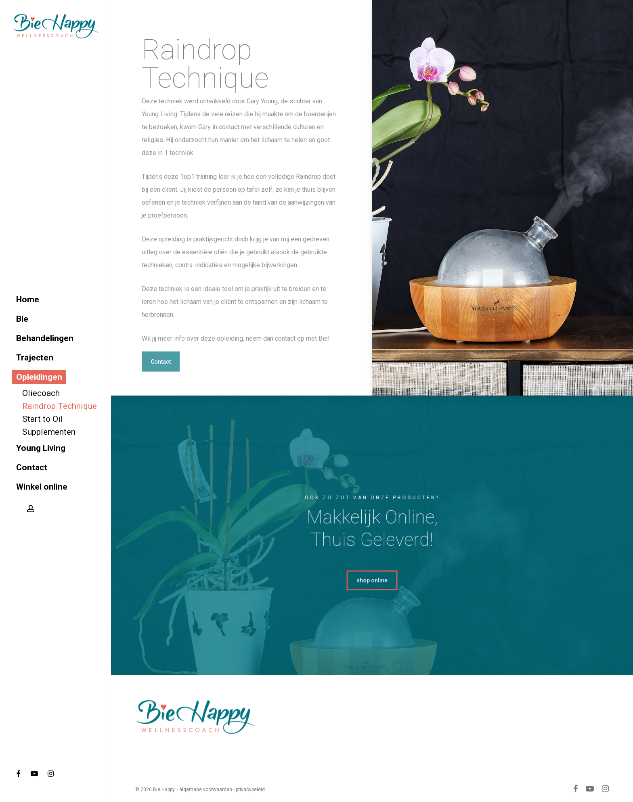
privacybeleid (250, 789)
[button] (161, 381)
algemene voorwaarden (205, 789)
